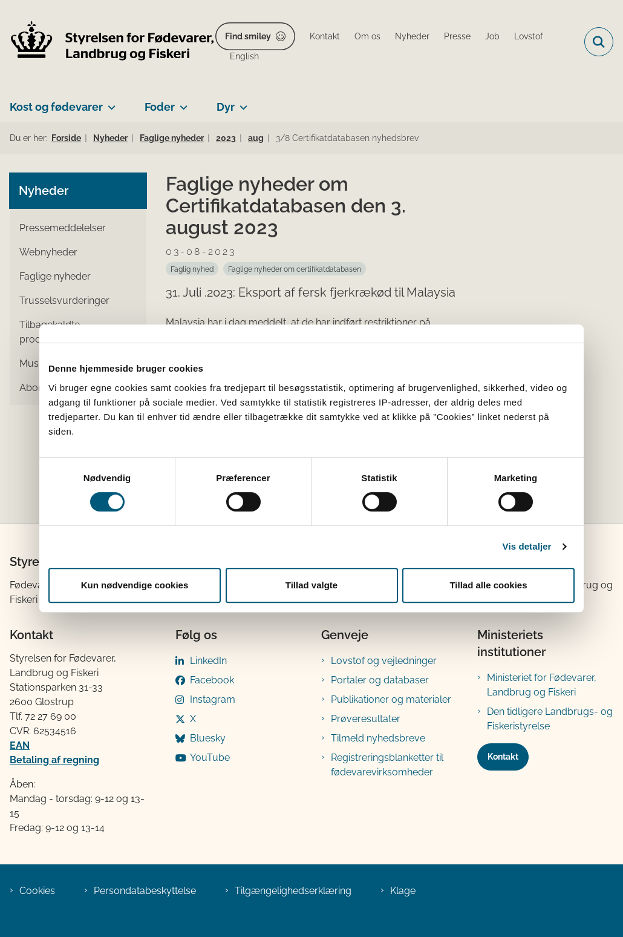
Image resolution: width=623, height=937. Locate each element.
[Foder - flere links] (181, 102)
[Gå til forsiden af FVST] (107, 42)
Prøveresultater (365, 719)
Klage (403, 890)
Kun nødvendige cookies (135, 585)
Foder (160, 106)
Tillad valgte (311, 585)
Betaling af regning (54, 760)
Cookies (37, 890)
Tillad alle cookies (488, 585)
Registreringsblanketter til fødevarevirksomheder (387, 765)
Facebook (212, 680)
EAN (20, 745)
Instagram (212, 699)
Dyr (226, 106)
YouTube (210, 757)
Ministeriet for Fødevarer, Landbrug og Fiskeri (541, 685)
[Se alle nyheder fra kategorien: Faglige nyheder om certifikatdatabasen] (294, 268)
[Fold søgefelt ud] (598, 41)
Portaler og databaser (380, 680)
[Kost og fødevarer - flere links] (109, 102)
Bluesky (208, 738)
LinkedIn (208, 660)
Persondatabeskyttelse (145, 890)
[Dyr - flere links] (241, 102)
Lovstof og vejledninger (384, 660)
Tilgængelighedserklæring (293, 890)
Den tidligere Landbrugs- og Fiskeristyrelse (550, 719)
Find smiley (248, 36)
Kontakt (503, 756)
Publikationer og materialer (391, 699)
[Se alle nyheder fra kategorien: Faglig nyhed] (192, 268)
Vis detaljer (527, 546)
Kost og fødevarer (56, 106)
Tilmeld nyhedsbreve (378, 738)
